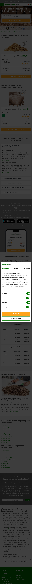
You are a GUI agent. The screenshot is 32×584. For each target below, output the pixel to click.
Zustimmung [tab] (5, 268)
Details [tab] (16, 268)
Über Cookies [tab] (26, 268)
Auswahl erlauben (16, 318)
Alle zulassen (16, 313)
